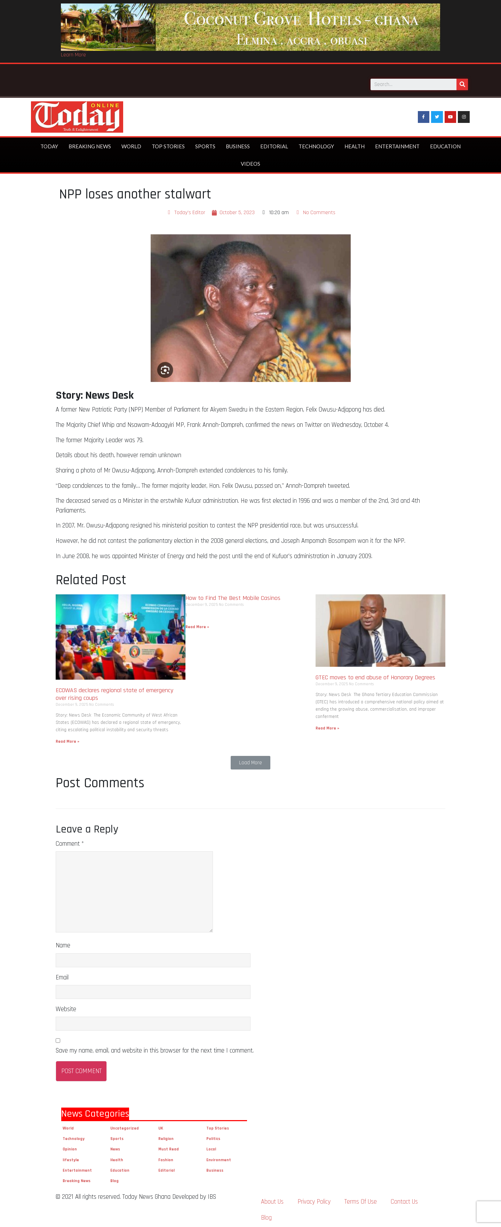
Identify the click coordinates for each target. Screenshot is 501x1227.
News (115, 1146)
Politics (213, 1136)
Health (354, 144)
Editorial (274, 144)
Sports (205, 144)
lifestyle (71, 1157)
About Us (272, 1199)
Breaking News (90, 144)
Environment (218, 1157)
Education (445, 144)
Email (62, 975)
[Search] (462, 80)
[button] (250, 760)
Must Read (168, 1146)
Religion (166, 1136)
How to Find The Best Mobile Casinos (232, 596)
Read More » (67, 739)
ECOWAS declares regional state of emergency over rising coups (114, 692)
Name (63, 943)
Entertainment (397, 144)
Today (49, 144)
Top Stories (168, 144)
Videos (250, 161)
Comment (70, 841)
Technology (316, 144)
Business (238, 144)
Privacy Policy (314, 1199)
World (131, 144)
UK (160, 1125)
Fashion (165, 1157)
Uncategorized (124, 1125)
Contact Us (404, 1199)
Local (211, 1146)
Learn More (73, 54)
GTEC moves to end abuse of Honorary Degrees (376, 675)
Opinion (70, 1146)
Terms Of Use (360, 1199)
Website (66, 1006)
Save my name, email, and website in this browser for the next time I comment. (155, 1048)
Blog (114, 1178)
